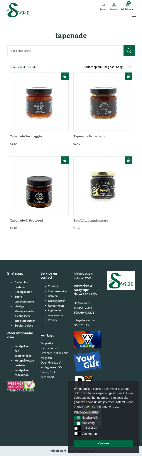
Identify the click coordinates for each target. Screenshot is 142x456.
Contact (53, 286)
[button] (77, 418)
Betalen (53, 296)
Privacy (52, 320)
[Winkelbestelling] (107, 67)
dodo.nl (61, 450)
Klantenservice (57, 291)
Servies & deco (24, 325)
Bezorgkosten (23, 292)
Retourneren (56, 305)
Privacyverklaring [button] (86, 412)
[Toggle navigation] (134, 16)
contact (97, 406)
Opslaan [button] (103, 443)
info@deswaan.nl (84, 320)
